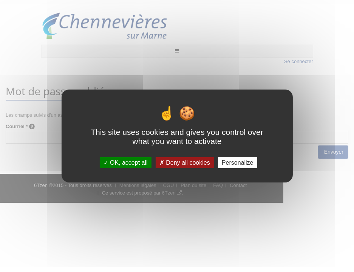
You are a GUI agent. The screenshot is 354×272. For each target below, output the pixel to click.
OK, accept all (126, 162)
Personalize (238, 162)
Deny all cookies (184, 162)
